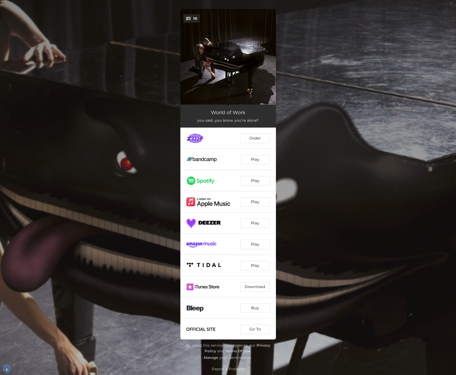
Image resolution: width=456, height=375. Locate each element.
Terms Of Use (238, 351)
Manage (211, 357)
